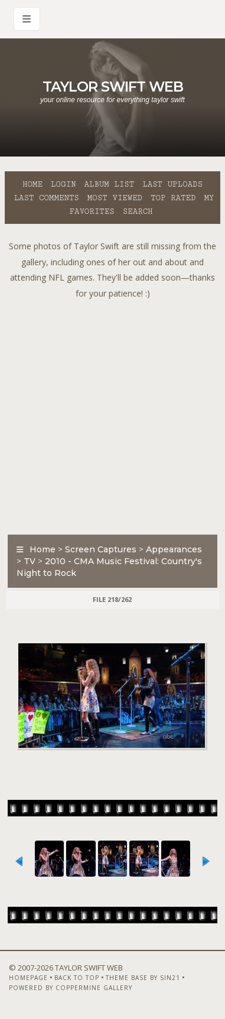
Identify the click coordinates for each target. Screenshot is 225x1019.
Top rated (173, 198)
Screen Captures (100, 549)
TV (29, 561)
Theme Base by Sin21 (143, 978)
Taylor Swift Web (113, 86)
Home (32, 184)
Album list (109, 184)
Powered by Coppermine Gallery (70, 988)
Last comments (46, 198)
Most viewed (114, 198)
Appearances (174, 549)
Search (138, 211)
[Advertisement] (112, 413)
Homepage (28, 978)
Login (63, 184)
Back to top (76, 978)
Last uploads (172, 184)
